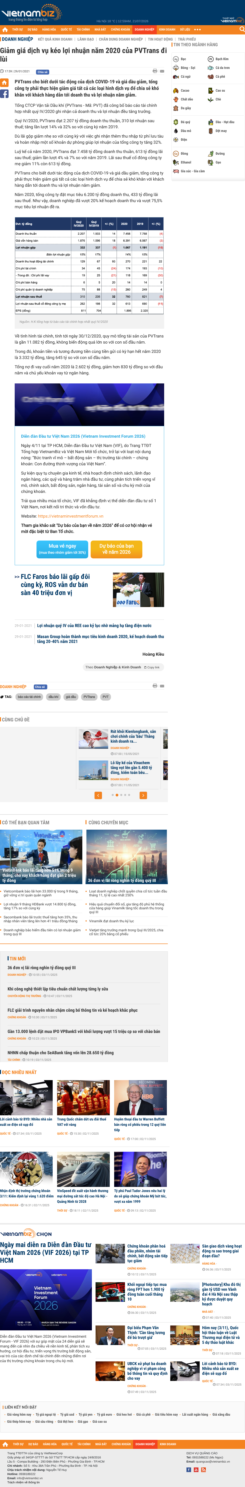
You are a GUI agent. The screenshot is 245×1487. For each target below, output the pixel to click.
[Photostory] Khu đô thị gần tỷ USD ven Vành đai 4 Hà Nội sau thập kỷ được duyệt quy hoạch (221, 1294)
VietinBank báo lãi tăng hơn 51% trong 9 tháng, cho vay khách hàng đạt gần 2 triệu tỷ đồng (39, 875)
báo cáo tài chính (29, 697)
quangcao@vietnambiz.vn (213, 1461)
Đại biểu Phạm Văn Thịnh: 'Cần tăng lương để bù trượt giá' (146, 1332)
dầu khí (53, 697)
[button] (98, 795)
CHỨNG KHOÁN (120, 30)
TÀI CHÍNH (83, 30)
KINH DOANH (167, 30)
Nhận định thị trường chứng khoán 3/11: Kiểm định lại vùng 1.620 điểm (27, 1193)
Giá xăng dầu (221, 1414)
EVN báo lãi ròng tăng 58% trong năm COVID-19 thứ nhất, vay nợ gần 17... (99, 736)
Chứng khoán (17, 1017)
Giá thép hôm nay (19, 1421)
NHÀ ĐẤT (100, 30)
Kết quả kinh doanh (55, 39)
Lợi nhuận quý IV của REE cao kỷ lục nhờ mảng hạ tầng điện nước (94, 625)
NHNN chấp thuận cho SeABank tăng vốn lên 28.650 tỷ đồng (61, 1052)
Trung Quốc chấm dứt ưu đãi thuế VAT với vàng (81, 1122)
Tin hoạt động (160, 39)
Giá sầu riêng (44, 1421)
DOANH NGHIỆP (144, 30)
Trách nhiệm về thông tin (23, 1482)
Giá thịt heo (65, 1421)
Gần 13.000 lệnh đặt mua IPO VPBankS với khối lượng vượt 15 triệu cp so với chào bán (84, 1031)
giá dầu (71, 697)
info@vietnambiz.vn (30, 1478)
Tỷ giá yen (86, 1414)
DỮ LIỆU (185, 30)
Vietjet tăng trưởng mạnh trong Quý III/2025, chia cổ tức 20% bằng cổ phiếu (126, 932)
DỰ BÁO (32, 30)
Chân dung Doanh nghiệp (121, 39)
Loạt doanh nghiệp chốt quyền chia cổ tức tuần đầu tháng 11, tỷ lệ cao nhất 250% (128, 893)
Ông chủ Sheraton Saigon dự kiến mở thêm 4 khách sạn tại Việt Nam (101, 767)
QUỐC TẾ (66, 30)
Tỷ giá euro (104, 1414)
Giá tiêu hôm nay (166, 1414)
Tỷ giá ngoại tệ (46, 1414)
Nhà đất (82, 779)
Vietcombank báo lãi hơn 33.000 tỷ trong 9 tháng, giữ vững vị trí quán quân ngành (41, 893)
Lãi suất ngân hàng (195, 1414)
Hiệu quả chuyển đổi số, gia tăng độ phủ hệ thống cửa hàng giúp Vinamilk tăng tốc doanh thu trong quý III (126, 908)
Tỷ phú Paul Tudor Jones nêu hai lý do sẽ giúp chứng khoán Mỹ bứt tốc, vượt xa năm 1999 (140, 1196)
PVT (106, 697)
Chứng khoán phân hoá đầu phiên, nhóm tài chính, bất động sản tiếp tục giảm (147, 1253)
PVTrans (89, 697)
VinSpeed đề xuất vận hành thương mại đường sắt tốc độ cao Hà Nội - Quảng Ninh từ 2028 (82, 1196)
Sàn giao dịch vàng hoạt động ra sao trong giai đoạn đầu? (222, 1251)
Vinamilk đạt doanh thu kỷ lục (111, 921)
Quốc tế (5, 1133)
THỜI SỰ (17, 30)
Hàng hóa (208, 1263)
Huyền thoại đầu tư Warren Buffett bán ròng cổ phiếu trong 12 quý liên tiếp (140, 1124)
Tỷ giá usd (67, 1414)
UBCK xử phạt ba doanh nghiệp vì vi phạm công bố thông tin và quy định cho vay (147, 1371)
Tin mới (18, 959)
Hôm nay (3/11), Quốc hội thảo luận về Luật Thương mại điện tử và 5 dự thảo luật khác (221, 1335)
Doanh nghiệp (17, 39)
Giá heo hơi (124, 1414)
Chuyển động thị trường (24, 996)
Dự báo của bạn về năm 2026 (116, 549)
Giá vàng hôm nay (19, 1414)
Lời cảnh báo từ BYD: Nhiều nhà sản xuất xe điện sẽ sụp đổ (26, 1122)
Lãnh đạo (85, 39)
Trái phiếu (187, 39)
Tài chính (14, 1060)
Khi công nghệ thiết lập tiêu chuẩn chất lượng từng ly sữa (58, 989)
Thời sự (62, 1210)
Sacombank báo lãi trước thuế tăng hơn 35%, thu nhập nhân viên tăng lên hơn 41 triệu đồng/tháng (40, 919)
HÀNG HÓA (49, 30)
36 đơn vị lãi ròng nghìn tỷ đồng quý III (122, 880)
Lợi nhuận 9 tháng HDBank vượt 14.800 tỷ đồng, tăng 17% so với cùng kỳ (40, 906)
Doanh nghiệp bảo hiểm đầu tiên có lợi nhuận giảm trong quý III (42, 932)
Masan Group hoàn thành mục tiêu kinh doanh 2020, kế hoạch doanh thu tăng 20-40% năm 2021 (100, 639)
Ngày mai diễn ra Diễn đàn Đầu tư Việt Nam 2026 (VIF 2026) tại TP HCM (45, 1252)
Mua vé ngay (62, 549)
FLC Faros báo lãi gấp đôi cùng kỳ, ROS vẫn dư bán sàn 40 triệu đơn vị (55, 585)
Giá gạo (83, 1421)
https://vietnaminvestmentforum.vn (70, 516)
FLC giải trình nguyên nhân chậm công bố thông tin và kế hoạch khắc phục (73, 1010)
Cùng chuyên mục (108, 822)
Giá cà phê (143, 1414)
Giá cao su (100, 1421)
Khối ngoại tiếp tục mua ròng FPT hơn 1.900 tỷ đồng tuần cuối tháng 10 (147, 1292)
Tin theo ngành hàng (195, 44)
